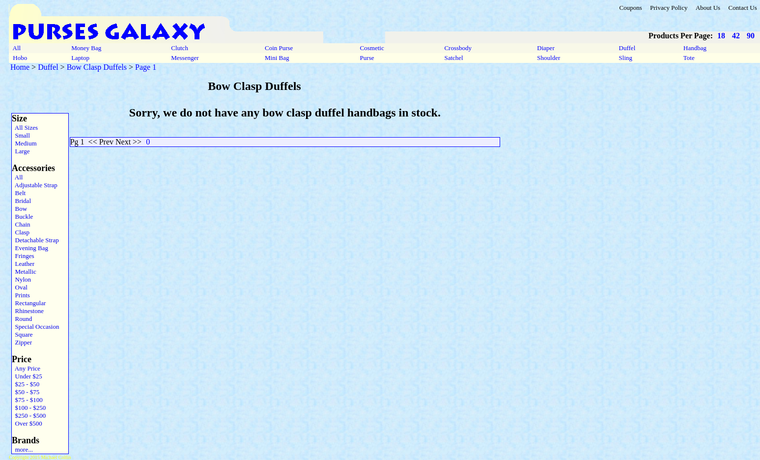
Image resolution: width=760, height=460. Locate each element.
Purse (366, 57)
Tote (689, 57)
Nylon (21, 279)
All (16, 48)
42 (736, 35)
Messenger (184, 57)
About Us (708, 7)
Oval (20, 287)
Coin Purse (279, 48)
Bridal (21, 200)
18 (721, 35)
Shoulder (548, 57)
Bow (19, 208)
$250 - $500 (29, 415)
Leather (23, 263)
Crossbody (458, 48)
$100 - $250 (29, 407)
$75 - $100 (27, 399)
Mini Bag (277, 57)
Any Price (26, 368)
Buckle (22, 216)
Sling (625, 57)
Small (21, 135)
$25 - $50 (25, 384)
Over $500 (27, 423)
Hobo (19, 57)
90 (751, 35)
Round (22, 318)
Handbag (695, 48)
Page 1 (145, 67)
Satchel (454, 57)
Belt (19, 193)
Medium (24, 143)
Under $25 (27, 376)
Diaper (545, 48)
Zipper (22, 342)
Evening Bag (30, 248)
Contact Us (743, 7)
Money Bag (86, 48)
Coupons (630, 7)
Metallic (24, 271)
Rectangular (29, 303)
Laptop (80, 57)
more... (22, 449)
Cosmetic (372, 48)
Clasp (20, 232)
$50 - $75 (25, 392)
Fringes (23, 255)
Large (21, 151)
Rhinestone (28, 311)
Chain (21, 224)
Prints (21, 295)
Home (19, 67)
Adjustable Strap (34, 185)
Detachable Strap (35, 240)
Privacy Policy (668, 7)
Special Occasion (35, 326)
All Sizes (25, 127)
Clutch (179, 48)
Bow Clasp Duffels (97, 67)
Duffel (627, 48)
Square (22, 334)
